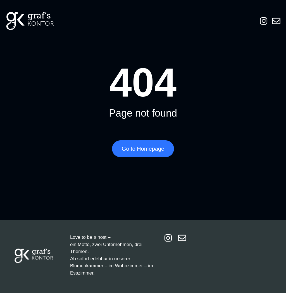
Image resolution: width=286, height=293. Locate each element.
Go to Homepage (143, 149)
